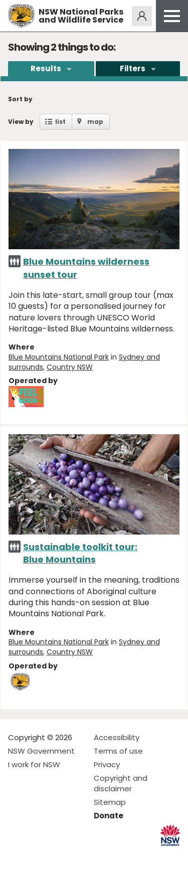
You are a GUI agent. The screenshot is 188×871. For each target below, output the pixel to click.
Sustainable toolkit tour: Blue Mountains (80, 553)
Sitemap (110, 802)
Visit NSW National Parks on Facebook (17, 855)
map (95, 121)
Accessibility (116, 737)
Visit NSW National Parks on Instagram (39, 855)
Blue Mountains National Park (59, 357)
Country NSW (70, 367)
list (60, 121)
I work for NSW (34, 764)
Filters (132, 68)
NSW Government (41, 751)
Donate (108, 815)
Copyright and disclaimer (120, 783)
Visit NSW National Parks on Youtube (60, 855)
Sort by (20, 99)
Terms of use (118, 751)
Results (46, 68)
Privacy (107, 764)
